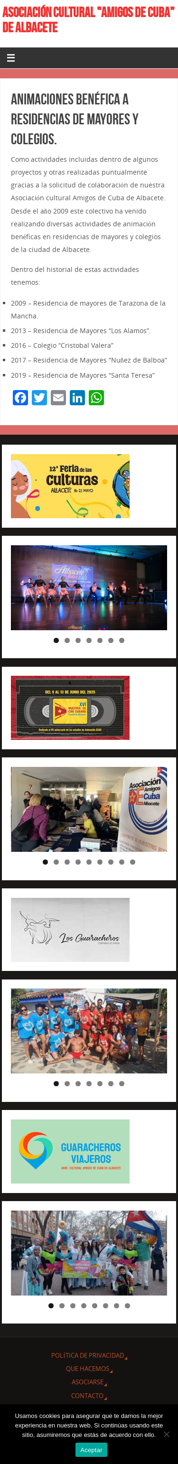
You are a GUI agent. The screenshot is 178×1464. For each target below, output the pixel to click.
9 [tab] (132, 862)
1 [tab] (56, 640)
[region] (89, 587)
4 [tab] (89, 640)
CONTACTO (87, 1395)
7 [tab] (121, 640)
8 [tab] (121, 862)
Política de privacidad (87, 1355)
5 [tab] (100, 640)
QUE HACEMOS (87, 1368)
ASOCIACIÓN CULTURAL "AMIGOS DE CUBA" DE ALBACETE (88, 20)
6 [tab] (110, 640)
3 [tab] (78, 640)
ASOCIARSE (87, 1382)
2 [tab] (67, 640)
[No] (166, 1434)
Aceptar (91, 1450)
